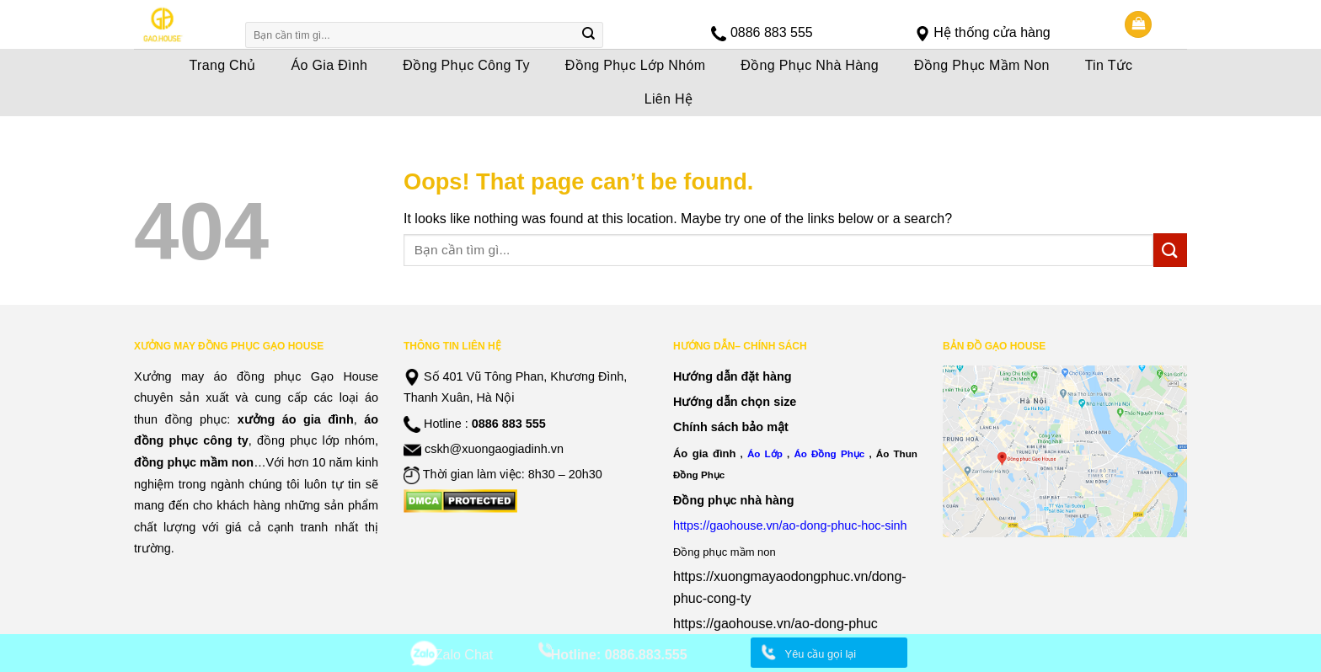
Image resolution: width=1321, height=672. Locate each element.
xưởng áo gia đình (296, 419)
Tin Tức (1109, 65)
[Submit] (588, 35)
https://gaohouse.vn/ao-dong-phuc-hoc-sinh (790, 525)
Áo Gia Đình (329, 65)
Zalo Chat (464, 655)
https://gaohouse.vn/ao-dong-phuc (775, 623)
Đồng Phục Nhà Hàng (810, 65)
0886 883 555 (771, 32)
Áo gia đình (704, 453)
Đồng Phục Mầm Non (982, 65)
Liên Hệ (668, 99)
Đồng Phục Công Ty (466, 65)
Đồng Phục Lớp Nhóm (635, 65)
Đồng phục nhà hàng (733, 500)
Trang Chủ (223, 65)
